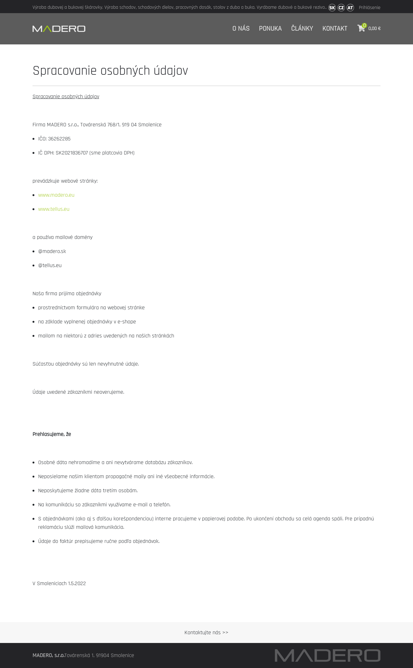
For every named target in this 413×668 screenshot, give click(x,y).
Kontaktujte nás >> (206, 632)
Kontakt (334, 28)
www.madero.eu (56, 195)
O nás (240, 28)
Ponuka (270, 28)
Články (302, 28)
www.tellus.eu (53, 209)
